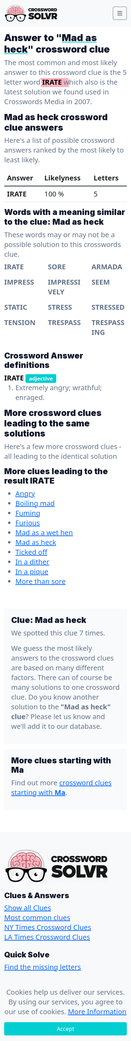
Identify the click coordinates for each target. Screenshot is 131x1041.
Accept (65, 1029)
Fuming (27, 513)
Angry (25, 493)
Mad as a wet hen (44, 532)
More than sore (40, 581)
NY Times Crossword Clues (47, 927)
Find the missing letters (42, 967)
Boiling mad (35, 503)
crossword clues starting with (61, 787)
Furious (27, 522)
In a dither (32, 561)
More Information (97, 1011)
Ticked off (31, 552)
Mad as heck (35, 542)
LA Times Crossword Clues (47, 937)
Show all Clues (27, 907)
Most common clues (37, 917)
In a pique (31, 571)
